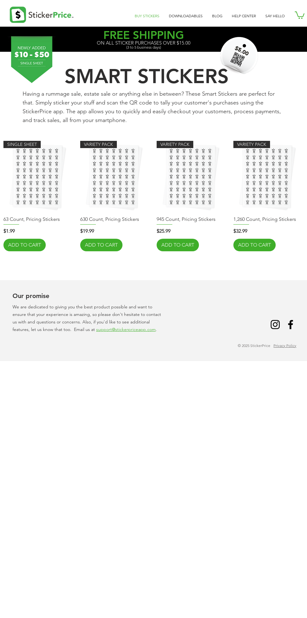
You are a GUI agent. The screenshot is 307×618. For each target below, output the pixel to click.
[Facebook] (290, 324)
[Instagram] (275, 324)
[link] (299, 15)
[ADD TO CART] (24, 245)
